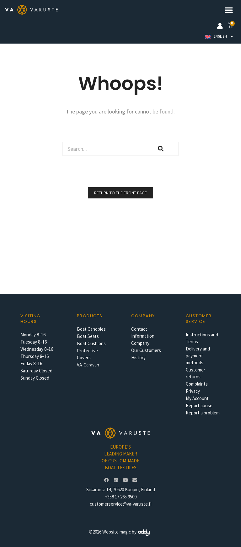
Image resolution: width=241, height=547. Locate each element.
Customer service (199, 318)
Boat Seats (88, 336)
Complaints (197, 384)
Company (140, 343)
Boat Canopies (91, 329)
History (138, 357)
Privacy (193, 391)
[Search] (161, 148)
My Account (197, 398)
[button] (228, 9)
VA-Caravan (88, 365)
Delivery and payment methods (198, 356)
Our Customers (146, 350)
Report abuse (199, 405)
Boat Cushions (91, 343)
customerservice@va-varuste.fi (121, 504)
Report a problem (203, 413)
